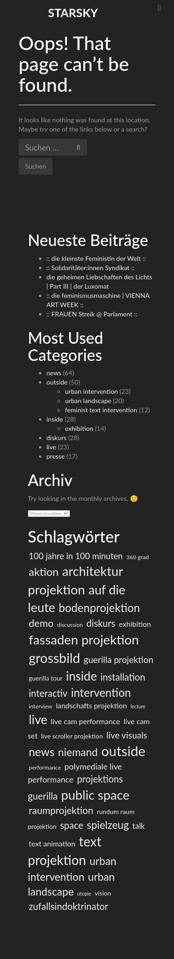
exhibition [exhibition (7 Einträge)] (135, 623)
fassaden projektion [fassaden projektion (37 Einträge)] (84, 639)
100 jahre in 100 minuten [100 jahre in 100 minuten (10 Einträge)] (76, 556)
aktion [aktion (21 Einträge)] (43, 571)
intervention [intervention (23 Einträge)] (101, 692)
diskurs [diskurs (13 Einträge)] (100, 623)
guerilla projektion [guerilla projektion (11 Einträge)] (118, 659)
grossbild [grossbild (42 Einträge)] (54, 658)
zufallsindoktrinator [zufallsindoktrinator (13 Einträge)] (68, 906)
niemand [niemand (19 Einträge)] (78, 752)
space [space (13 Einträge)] (71, 825)
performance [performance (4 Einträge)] (45, 767)
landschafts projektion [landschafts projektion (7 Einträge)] (91, 705)
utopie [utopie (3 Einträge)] (84, 893)
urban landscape (88, 400)
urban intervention (91, 391)
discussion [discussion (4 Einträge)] (70, 624)
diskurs (56, 438)
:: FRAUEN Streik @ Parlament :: (91, 314)
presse (55, 456)
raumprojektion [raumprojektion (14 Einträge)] (61, 810)
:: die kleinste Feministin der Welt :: (96, 258)
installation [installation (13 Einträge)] (122, 676)
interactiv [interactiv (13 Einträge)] (48, 693)
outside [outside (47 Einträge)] (123, 751)
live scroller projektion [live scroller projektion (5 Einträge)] (72, 736)
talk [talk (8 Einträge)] (138, 826)
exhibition (79, 428)
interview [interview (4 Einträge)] (40, 706)
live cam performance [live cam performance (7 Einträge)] (85, 721)
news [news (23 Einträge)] (41, 751)
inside (54, 419)
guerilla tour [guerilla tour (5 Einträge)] (46, 678)
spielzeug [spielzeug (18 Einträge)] (108, 825)
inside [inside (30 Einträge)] (81, 676)
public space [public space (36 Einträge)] (95, 794)
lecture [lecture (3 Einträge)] (137, 706)
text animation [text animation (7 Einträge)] (52, 843)
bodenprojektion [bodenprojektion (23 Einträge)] (99, 607)
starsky (73, 12)
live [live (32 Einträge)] (38, 719)
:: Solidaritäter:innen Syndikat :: (90, 267)
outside (56, 382)
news (53, 373)
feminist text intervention (101, 410)
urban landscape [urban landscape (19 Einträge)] (71, 884)
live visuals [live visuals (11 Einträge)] (126, 735)
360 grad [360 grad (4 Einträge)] (137, 557)
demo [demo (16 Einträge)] (41, 623)
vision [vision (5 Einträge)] (103, 893)
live (51, 447)
